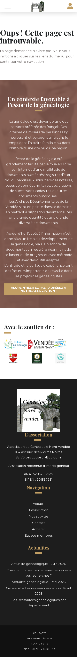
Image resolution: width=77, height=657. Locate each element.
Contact (38, 523)
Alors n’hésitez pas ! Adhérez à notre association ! (38, 289)
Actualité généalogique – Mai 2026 (39, 582)
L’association (38, 510)
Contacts (39, 633)
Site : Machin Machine (40, 649)
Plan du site (40, 644)
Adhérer (38, 529)
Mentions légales (40, 638)
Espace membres (39, 535)
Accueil (38, 504)
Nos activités (38, 516)
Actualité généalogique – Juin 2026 (38, 564)
